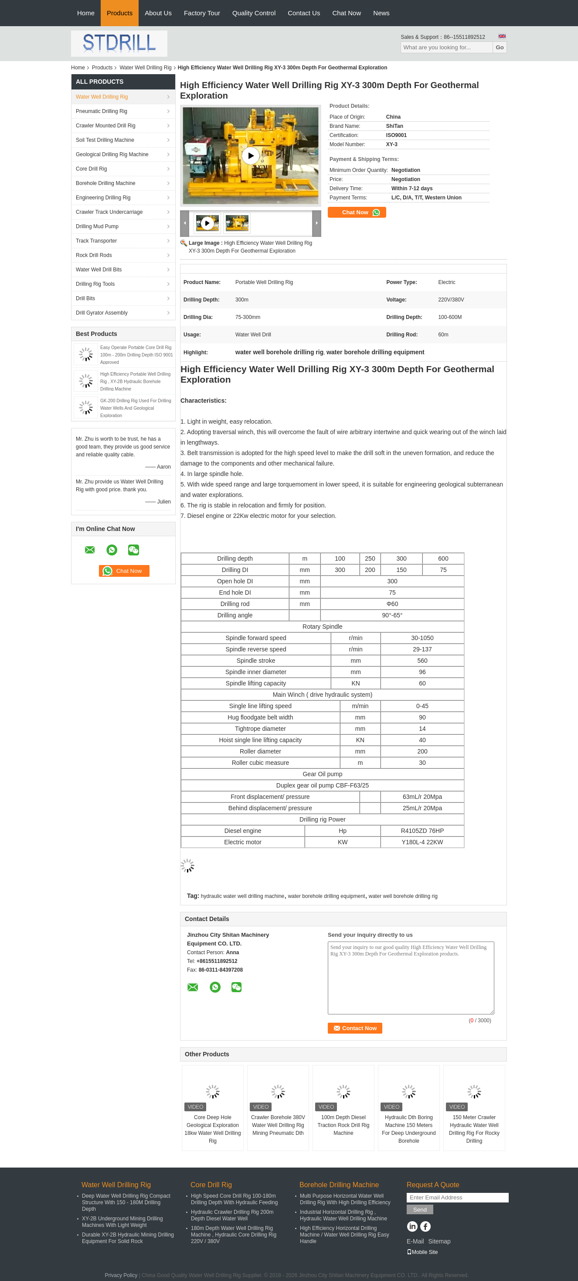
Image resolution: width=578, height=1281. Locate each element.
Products (120, 13)
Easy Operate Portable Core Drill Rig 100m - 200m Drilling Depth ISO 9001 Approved (136, 355)
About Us (158, 13)
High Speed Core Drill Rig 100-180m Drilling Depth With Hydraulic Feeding (234, 1199)
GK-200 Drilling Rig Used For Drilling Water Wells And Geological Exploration (135, 408)
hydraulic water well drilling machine (242, 896)
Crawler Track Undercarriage (109, 212)
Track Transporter (96, 241)
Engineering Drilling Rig (103, 198)
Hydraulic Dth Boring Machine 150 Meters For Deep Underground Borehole (408, 1129)
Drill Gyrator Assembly (102, 313)
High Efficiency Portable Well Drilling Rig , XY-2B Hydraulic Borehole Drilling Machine (135, 381)
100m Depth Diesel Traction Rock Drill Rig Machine (344, 1125)
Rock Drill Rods (94, 255)
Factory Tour (202, 13)
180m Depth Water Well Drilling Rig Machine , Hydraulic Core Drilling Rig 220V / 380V (233, 1234)
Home (86, 13)
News (381, 13)
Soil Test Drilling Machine (105, 140)
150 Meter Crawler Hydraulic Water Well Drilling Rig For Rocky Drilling (474, 1129)
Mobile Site (422, 1252)
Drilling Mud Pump (97, 226)
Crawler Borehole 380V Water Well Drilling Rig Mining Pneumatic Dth (278, 1125)
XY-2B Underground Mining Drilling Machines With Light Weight (122, 1222)
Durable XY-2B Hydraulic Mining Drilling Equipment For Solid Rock (128, 1238)
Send (420, 1209)
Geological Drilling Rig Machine (112, 154)
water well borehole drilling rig (403, 896)
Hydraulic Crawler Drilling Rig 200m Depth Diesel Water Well (232, 1215)
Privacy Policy (121, 1275)
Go (500, 47)
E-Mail (415, 1241)
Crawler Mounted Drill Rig (106, 126)
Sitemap (439, 1241)
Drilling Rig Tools (95, 284)
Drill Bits (85, 298)
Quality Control (253, 13)
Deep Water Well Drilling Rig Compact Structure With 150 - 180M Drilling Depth (126, 1202)
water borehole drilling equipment (326, 896)
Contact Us (304, 13)
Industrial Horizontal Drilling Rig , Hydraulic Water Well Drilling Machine (343, 1215)
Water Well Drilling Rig (145, 68)
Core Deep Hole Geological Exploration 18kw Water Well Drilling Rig (212, 1129)
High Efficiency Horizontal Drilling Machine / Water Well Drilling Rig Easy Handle (344, 1234)
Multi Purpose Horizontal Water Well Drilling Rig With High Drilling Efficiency (345, 1199)
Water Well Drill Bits (99, 270)
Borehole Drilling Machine (106, 183)
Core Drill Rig (91, 169)
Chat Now (346, 13)
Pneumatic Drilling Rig (101, 111)
